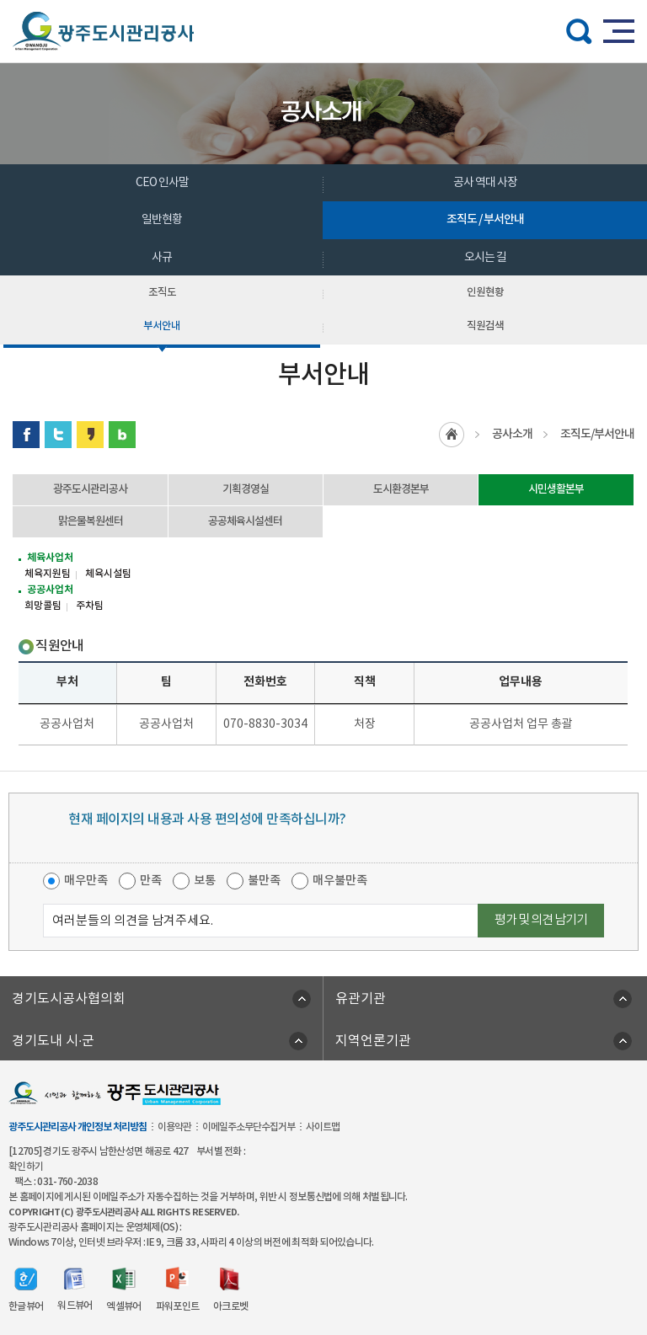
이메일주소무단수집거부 (248, 1127)
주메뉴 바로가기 (324, 0)
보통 (205, 880)
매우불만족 (340, 880)
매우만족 (86, 880)
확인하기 (25, 1166)
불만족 (264, 880)
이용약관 (174, 1127)
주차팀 (90, 605)
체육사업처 (50, 557)
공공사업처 (50, 589)
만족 (151, 880)
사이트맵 (323, 1127)
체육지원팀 (47, 573)
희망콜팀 (42, 605)
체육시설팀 (108, 573)
